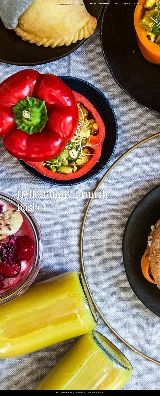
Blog (116, 4)
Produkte (81, 4)
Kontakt (138, 4)
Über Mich (126, 4)
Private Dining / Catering (100, 4)
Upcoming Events (64, 4)
